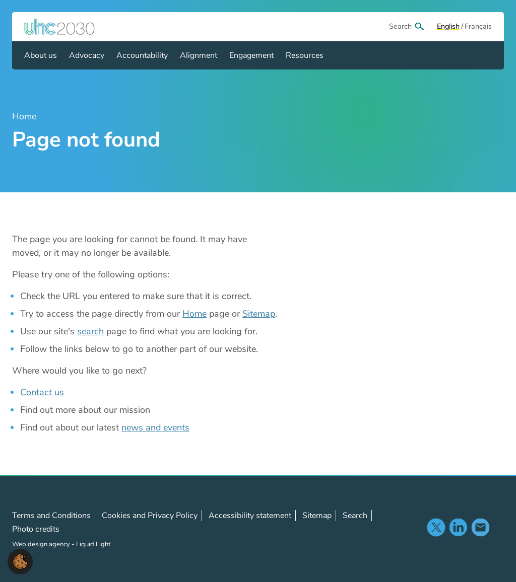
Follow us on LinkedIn (458, 527)
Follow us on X (436, 527)
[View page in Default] (448, 26)
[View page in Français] (478, 26)
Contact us (42, 392)
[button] (20, 560)
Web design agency (42, 544)
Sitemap (258, 314)
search (90, 331)
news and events (155, 427)
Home (194, 314)
